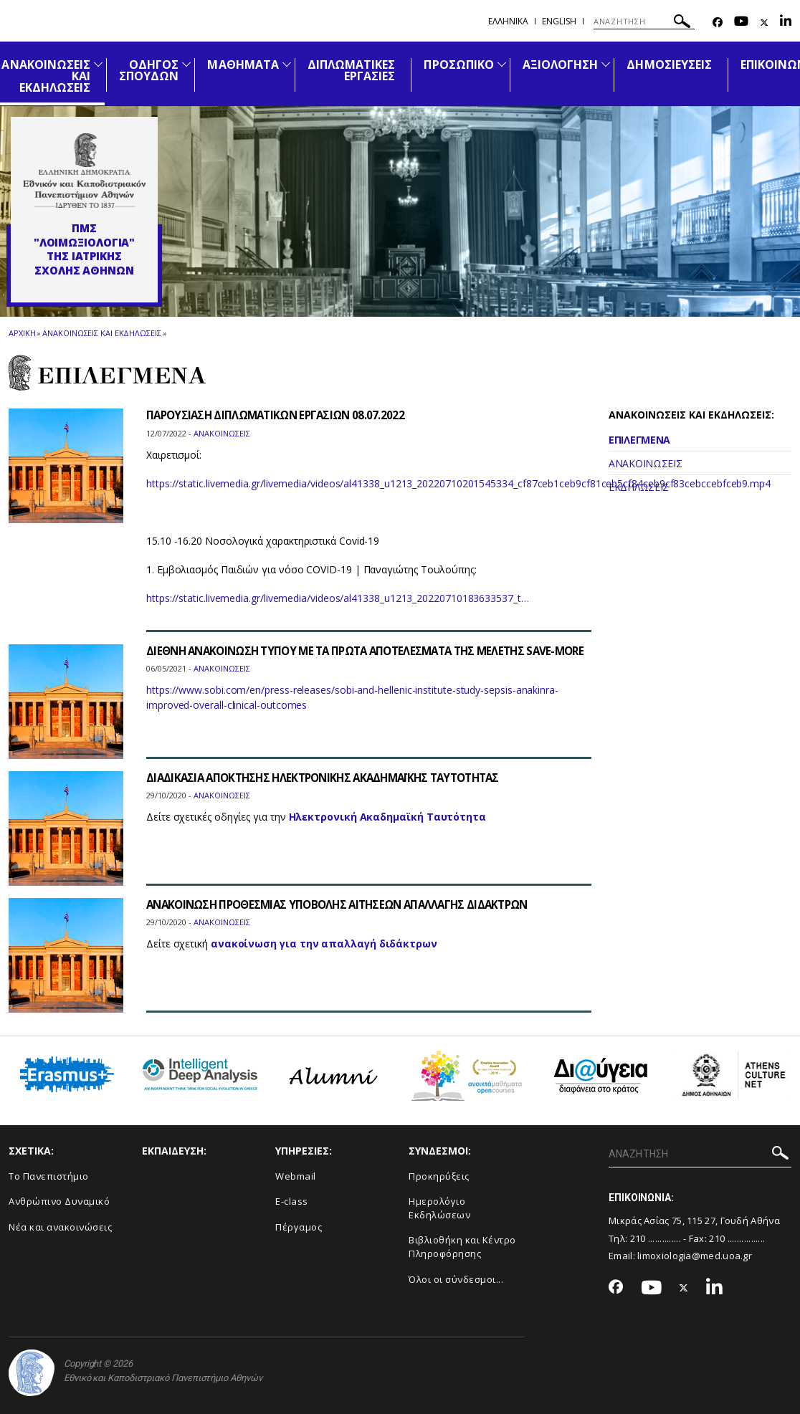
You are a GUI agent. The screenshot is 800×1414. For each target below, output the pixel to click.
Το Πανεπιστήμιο (49, 1176)
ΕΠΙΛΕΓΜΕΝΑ (639, 439)
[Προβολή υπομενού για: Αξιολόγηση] (606, 64)
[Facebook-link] (718, 22)
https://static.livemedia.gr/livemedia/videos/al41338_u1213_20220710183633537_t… (337, 598)
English (559, 21)
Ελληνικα (508, 21)
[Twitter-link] (764, 22)
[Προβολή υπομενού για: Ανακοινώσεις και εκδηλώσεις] (98, 64)
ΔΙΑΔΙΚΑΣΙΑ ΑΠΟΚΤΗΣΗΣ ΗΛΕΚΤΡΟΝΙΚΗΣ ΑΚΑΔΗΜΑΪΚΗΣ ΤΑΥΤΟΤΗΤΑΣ (333, 777)
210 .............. (655, 1238)
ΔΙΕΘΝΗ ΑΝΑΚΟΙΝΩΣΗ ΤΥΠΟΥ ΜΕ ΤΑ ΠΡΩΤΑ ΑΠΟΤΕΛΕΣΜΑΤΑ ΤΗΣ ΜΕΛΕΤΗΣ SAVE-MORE (362, 657)
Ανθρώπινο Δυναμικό (59, 1201)
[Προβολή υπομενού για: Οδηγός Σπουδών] (186, 64)
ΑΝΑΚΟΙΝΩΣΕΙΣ (645, 463)
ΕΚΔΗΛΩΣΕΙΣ (639, 487)
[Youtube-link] (741, 22)
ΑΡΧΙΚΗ (22, 333)
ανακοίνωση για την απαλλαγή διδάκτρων (324, 943)
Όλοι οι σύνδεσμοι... (456, 1279)
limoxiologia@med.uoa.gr (694, 1255)
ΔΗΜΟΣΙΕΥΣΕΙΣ (669, 64)
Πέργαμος (298, 1226)
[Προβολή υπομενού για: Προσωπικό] (502, 64)
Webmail (295, 1176)
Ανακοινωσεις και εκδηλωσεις (101, 333)
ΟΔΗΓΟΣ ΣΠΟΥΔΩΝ (148, 70)
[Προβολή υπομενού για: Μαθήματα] (287, 64)
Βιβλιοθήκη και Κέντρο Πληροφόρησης (462, 1246)
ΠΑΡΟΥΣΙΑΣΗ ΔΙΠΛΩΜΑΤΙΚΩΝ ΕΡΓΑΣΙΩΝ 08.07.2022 (281, 415)
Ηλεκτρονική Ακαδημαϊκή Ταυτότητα (387, 816)
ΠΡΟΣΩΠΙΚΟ (458, 64)
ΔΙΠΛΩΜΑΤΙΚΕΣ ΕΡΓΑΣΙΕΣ (352, 70)
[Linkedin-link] (785, 22)
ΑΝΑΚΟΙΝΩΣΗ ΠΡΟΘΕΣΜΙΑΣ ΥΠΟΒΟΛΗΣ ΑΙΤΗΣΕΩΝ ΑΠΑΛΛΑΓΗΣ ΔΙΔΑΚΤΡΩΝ (348, 904)
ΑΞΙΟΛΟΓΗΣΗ (561, 64)
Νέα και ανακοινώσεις (60, 1226)
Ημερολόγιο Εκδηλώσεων (439, 1208)
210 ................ (737, 1238)
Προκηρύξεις (439, 1176)
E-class (291, 1201)
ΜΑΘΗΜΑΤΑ (242, 64)
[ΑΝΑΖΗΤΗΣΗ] (644, 21)
